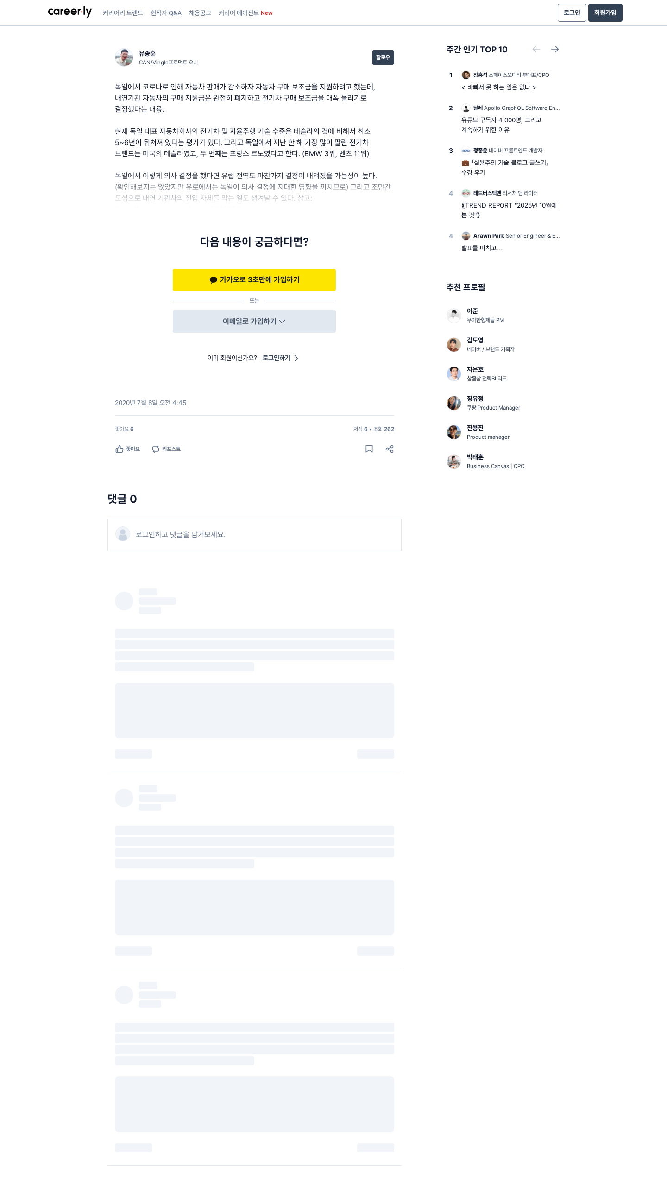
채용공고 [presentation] (200, 13)
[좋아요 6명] (124, 429)
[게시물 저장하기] (369, 449)
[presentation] (69, 13)
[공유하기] (389, 449)
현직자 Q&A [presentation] (166, 13)
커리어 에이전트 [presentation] (246, 13)
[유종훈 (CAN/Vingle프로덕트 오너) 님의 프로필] (156, 57)
